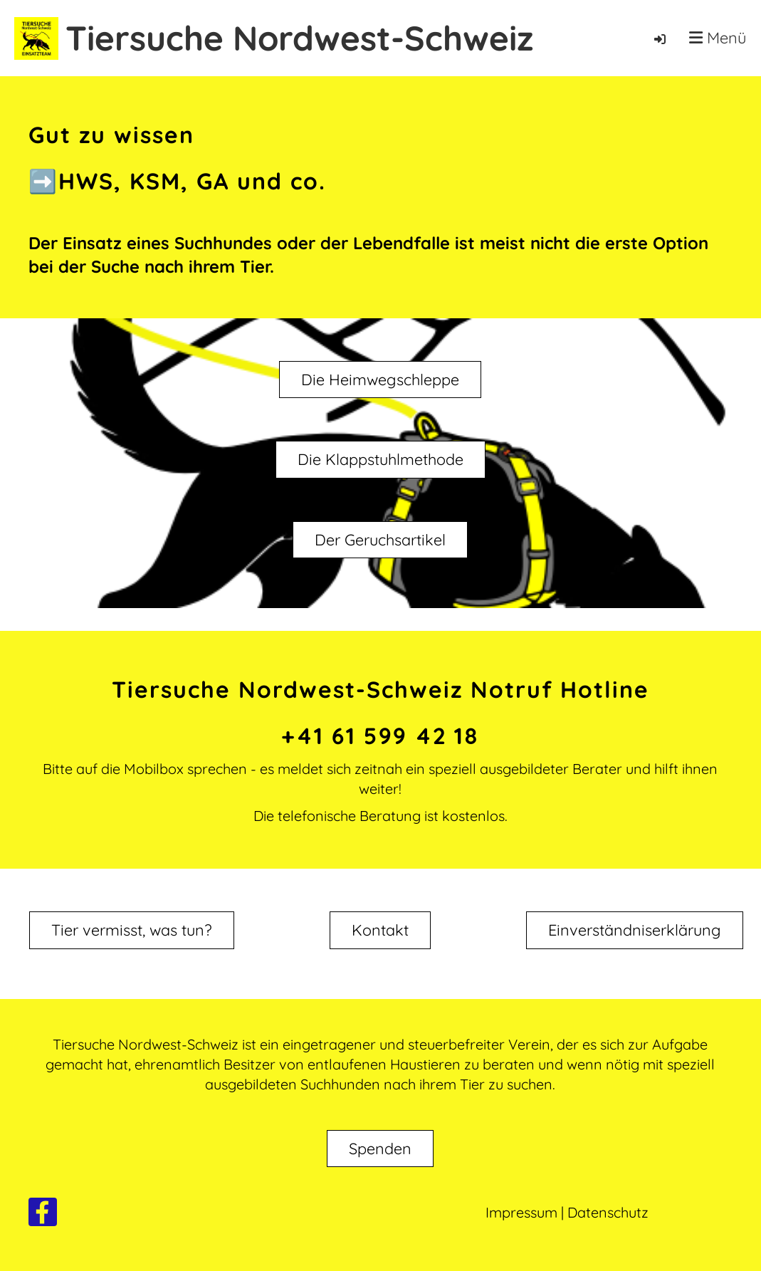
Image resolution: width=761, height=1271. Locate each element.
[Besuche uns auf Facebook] (42, 1215)
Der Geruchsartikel (380, 540)
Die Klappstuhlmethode (380, 460)
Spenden (380, 1148)
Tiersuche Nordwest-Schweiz (299, 37)
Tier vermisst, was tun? (131, 919)
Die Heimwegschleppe (380, 379)
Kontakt (380, 908)
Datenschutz (608, 1212)
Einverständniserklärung (635, 908)
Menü (718, 38)
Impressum (521, 1212)
